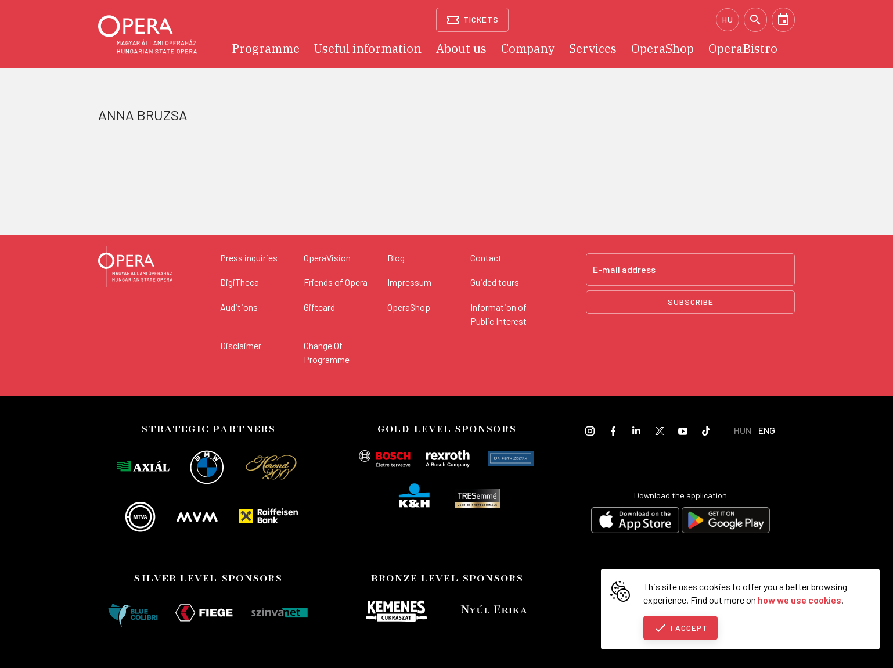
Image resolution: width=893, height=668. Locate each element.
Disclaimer (240, 345)
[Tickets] (472, 20)
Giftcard (319, 307)
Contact (486, 257)
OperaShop (408, 307)
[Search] (755, 20)
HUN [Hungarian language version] (742, 430)
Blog (396, 257)
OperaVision (327, 257)
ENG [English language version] (766, 430)
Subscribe (691, 302)
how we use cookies (799, 599)
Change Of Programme (327, 352)
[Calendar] (783, 20)
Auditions (239, 307)
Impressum (409, 282)
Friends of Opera (336, 282)
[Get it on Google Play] (726, 522)
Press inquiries (249, 257)
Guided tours (494, 282)
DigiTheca (239, 282)
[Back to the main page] (135, 268)
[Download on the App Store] (635, 522)
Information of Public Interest (498, 313)
